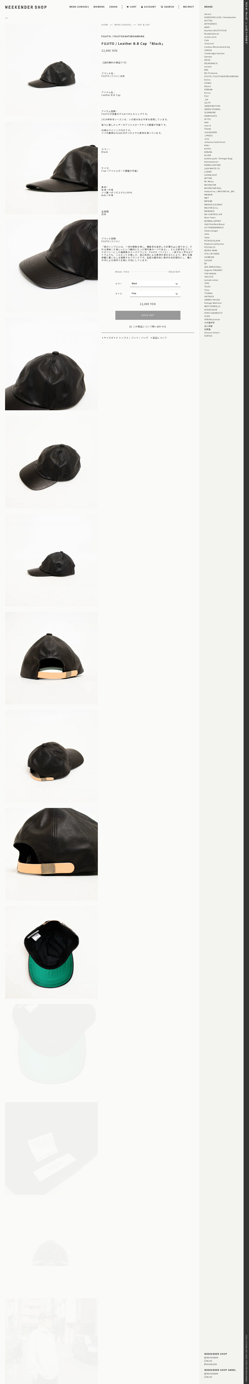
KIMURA (208, 151)
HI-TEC (207, 119)
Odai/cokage (211, 230)
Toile (207, 289)
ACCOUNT (148, 6)
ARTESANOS (210, 23)
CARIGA (208, 50)
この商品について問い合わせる (147, 326)
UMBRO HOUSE (212, 299)
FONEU (208, 82)
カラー (118, 283)
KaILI (207, 145)
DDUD (207, 59)
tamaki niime (211, 279)
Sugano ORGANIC (213, 270)
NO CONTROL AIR (213, 214)
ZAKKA (113, 6)
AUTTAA (208, 20)
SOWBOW (209, 257)
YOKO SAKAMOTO (213, 312)
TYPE (206, 283)
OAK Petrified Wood (214, 224)
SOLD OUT (148, 315)
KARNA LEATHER (212, 164)
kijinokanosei (211, 161)
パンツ (135, 337)
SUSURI (208, 260)
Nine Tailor (210, 217)
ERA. (206, 69)
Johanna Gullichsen (214, 141)
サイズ (118, 293)
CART (132, 6)
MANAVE (208, 194)
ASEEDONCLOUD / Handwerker (220, 17)
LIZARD (208, 171)
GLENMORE (210, 112)
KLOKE (207, 155)
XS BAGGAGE (210, 309)
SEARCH (167, 6)
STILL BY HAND (212, 253)
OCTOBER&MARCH (214, 227)
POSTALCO (210, 247)
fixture (207, 86)
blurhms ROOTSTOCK (215, 30)
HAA (206, 122)
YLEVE (207, 316)
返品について (160, 337)
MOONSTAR (210, 184)
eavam (208, 66)
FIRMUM (208, 89)
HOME (104, 24)
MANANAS (209, 210)
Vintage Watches (213, 302)
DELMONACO (211, 63)
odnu (207, 237)
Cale (206, 40)
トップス (124, 337)
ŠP (205, 263)
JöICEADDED (210, 132)
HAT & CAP (144, 24)
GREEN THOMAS (212, 109)
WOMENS (99, 6)
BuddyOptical (211, 33)
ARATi (207, 27)
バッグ (144, 337)
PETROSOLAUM (212, 240)
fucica (207, 92)
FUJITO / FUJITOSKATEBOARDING (122, 36)
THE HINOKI (210, 273)
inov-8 (207, 125)
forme (207, 79)
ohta (206, 233)
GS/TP (207, 102)
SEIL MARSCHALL (213, 266)
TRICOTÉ (208, 276)
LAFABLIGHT (210, 174)
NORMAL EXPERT (212, 220)
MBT (206, 197)
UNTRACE (209, 296)
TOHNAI (208, 293)
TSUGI (207, 286)
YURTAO (208, 335)
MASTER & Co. (211, 207)
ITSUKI (207, 128)
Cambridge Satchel (214, 53)
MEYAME (208, 201)
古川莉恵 (208, 326)
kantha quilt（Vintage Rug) (218, 158)
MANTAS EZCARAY (213, 204)
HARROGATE (210, 115)
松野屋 (207, 329)
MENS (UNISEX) (79, 6)
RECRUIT (188, 6)
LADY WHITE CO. (212, 168)
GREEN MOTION (212, 105)
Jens (206, 138)
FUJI (206, 95)
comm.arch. (210, 36)
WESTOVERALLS (212, 306)
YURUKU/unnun (212, 319)
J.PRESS (208, 135)
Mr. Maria (209, 181)
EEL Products (211, 73)
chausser (209, 43)
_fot (206, 99)
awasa (207, 13)
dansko (208, 56)
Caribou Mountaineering (217, 46)
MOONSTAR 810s (213, 188)
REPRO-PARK (210, 250)
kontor (207, 148)
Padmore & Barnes (214, 243)
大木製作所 (209, 322)
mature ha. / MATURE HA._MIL (219, 191)
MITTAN (208, 178)
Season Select (212, 332)
